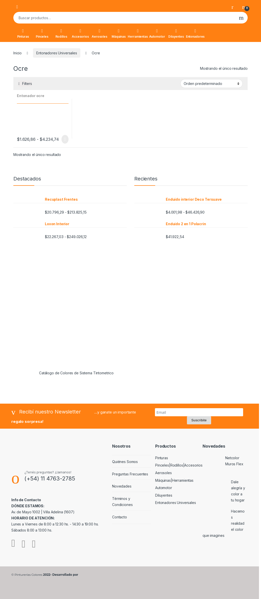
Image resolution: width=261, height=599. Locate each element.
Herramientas (137, 33)
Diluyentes (176, 33)
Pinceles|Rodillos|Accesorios (179, 465)
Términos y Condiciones (122, 501)
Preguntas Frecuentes (130, 474)
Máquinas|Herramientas (174, 480)
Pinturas (23, 33)
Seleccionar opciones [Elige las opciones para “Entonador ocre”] (64, 139)
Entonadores (195, 33)
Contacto (119, 517)
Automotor (157, 33)
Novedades (122, 486)
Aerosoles (99, 33)
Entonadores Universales (56, 53)
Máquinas (119, 33)
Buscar (241, 18)
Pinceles (42, 33)
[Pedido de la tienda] (211, 83)
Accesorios (80, 33)
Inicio (17, 53)
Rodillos (61, 33)
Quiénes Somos (125, 461)
